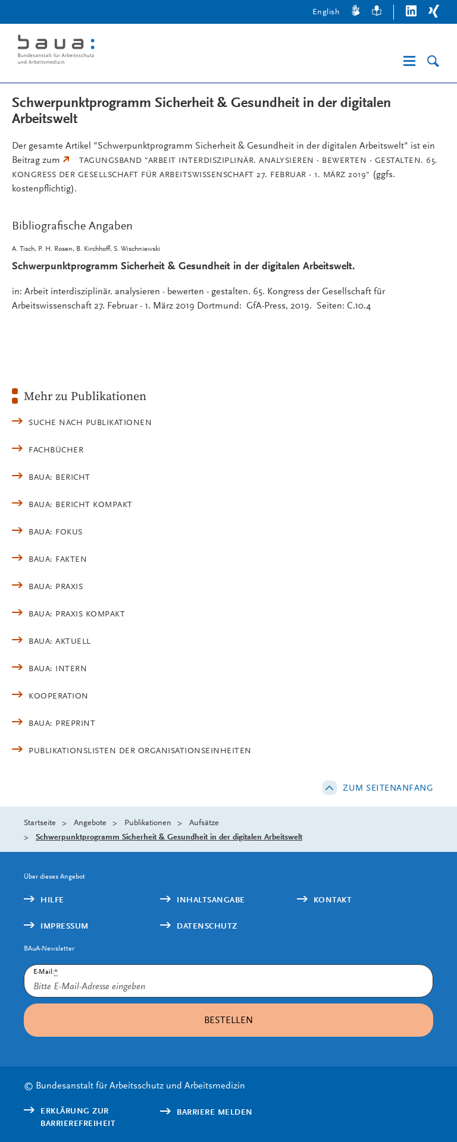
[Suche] (433, 61)
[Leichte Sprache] (376, 12)
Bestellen (228, 1019)
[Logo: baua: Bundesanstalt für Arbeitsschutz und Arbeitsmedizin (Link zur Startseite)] (109, 51)
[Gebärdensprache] (356, 12)
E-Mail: (45, 972)
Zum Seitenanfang (388, 787)
